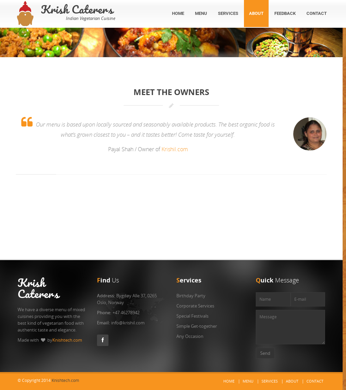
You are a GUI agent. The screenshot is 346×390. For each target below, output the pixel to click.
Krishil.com (175, 149)
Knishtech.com (67, 340)
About (292, 381)
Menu (248, 381)
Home (228, 381)
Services (270, 381)
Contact (314, 381)
